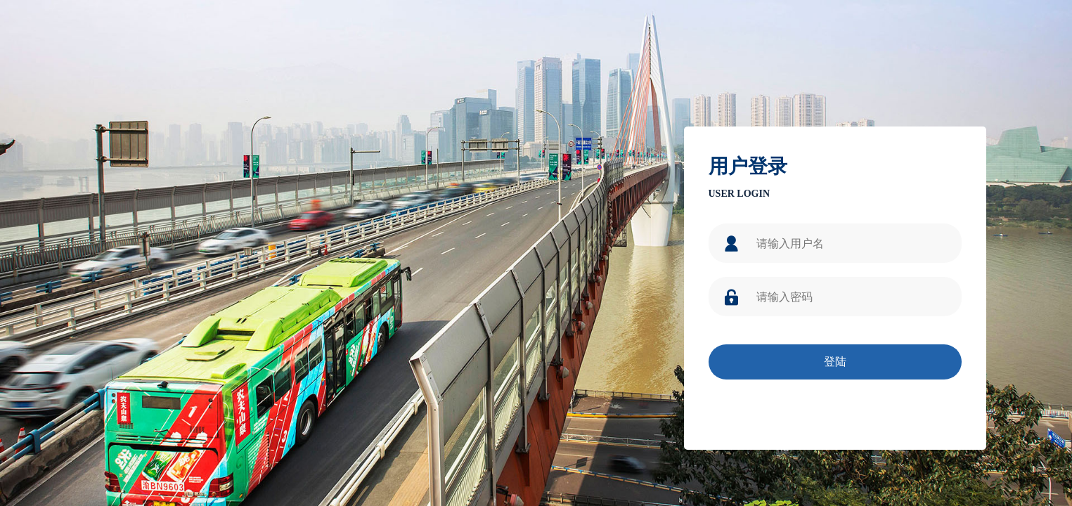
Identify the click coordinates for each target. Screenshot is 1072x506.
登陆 (835, 362)
